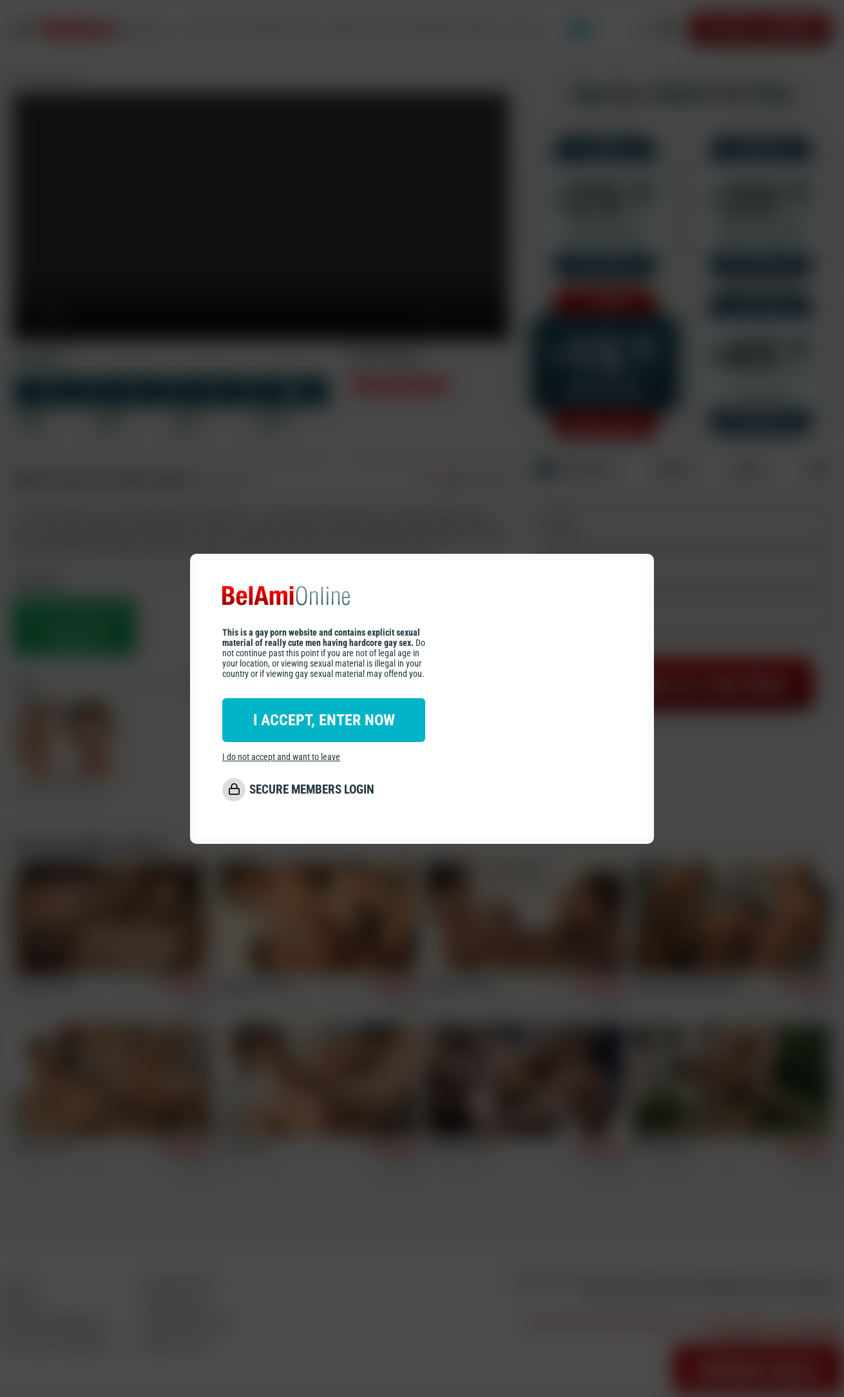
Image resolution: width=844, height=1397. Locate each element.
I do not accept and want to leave (281, 757)
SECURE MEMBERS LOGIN (311, 789)
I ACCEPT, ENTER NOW (324, 720)
